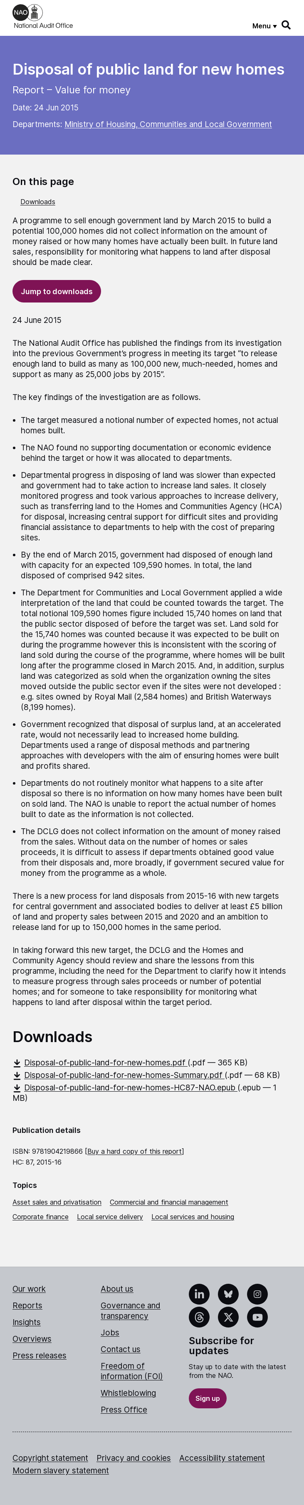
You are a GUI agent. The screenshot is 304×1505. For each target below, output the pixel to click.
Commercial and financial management (169, 1202)
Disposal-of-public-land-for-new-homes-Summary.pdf (118, 1075)
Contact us (121, 1349)
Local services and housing (192, 1216)
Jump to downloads (57, 291)
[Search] (287, 25)
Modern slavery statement (60, 1470)
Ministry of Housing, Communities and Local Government (168, 124)
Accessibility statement (222, 1458)
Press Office (124, 1410)
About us (117, 1289)
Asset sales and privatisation (56, 1202)
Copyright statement (50, 1458)
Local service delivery (110, 1216)
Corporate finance (40, 1216)
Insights (26, 1322)
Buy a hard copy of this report (134, 1151)
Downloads (37, 202)
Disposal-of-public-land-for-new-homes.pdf (100, 1063)
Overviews (32, 1339)
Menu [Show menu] (261, 26)
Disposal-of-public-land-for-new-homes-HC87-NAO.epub (124, 1087)
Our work (29, 1289)
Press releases (39, 1355)
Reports (27, 1305)
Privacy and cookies (133, 1458)
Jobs (110, 1333)
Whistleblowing (128, 1393)
